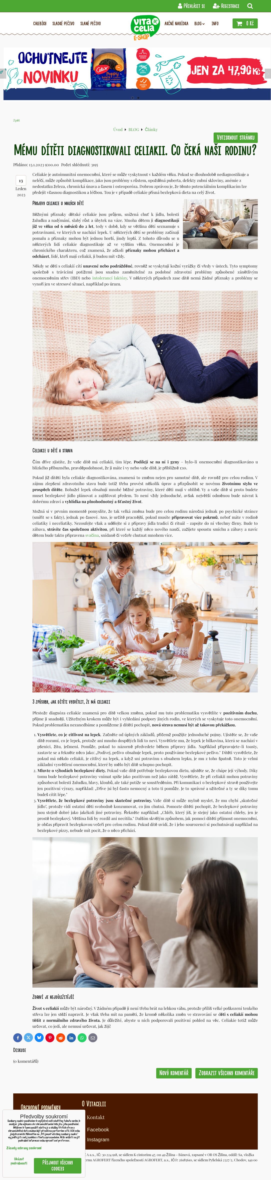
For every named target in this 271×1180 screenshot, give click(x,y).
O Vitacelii (94, 1103)
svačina (92, 535)
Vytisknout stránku (236, 137)
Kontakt (96, 1117)
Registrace (226, 6)
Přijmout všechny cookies (57, 1165)
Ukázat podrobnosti (19, 1162)
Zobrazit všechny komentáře (227, 1073)
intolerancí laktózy (109, 277)
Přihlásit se (191, 6)
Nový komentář (173, 1073)
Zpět (16, 120)
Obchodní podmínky (40, 1107)
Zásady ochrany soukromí (23, 1148)
